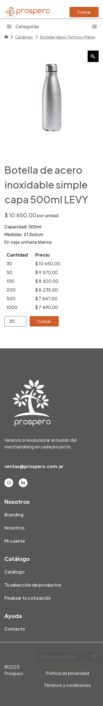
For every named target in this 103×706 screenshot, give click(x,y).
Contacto (14, 629)
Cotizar (84, 12)
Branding (14, 514)
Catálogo (24, 36)
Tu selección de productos (32, 585)
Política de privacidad (67, 673)
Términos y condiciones (67, 685)
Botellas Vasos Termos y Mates (67, 36)
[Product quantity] (15, 321)
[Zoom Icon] (93, 56)
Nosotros (14, 528)
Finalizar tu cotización (27, 598)
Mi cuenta (14, 541)
